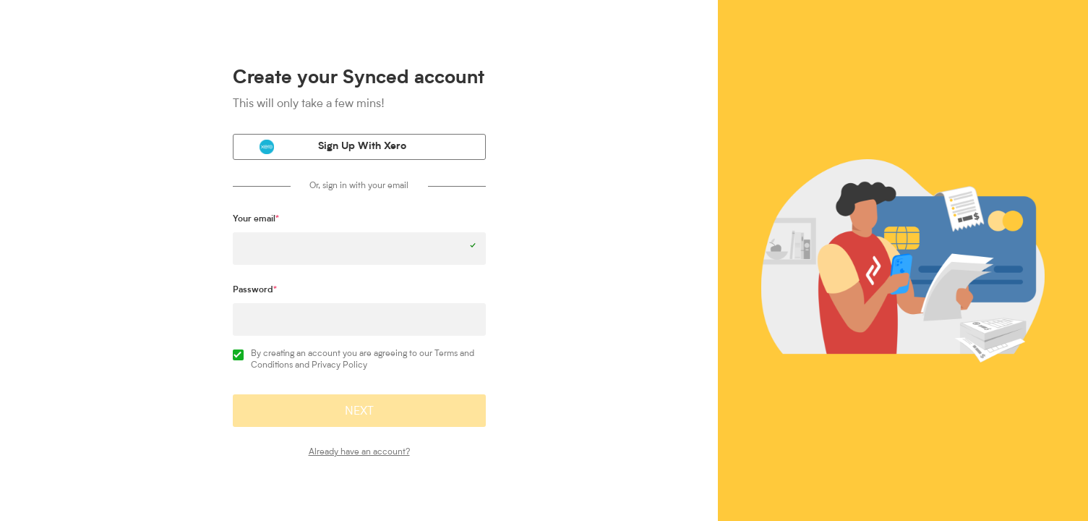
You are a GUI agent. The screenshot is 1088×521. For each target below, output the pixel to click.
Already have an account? (359, 452)
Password (255, 290)
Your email (256, 219)
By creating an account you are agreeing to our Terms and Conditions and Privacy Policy (353, 360)
